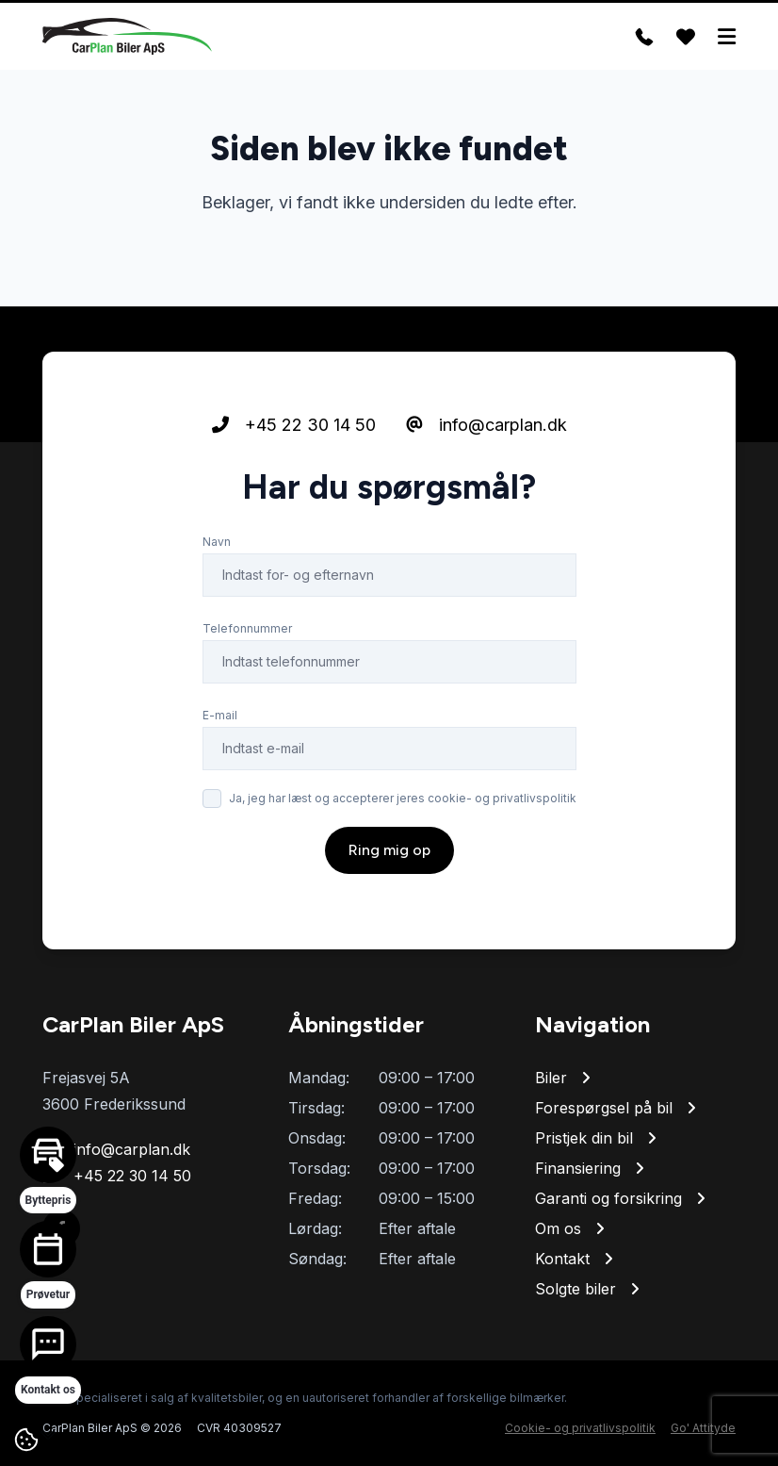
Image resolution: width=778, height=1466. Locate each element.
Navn (217, 542)
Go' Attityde (703, 1428)
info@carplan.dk (486, 425)
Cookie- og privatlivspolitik (580, 1428)
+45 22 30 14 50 (294, 425)
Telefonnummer (247, 628)
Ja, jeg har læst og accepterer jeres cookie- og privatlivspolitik (402, 798)
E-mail (220, 715)
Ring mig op (389, 850)
